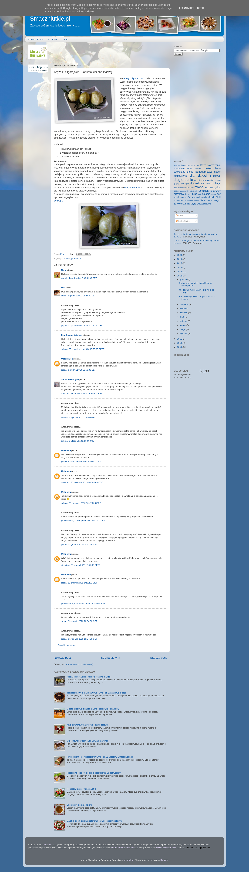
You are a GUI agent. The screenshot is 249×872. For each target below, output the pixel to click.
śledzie (211, 197)
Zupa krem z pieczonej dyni (80, 805)
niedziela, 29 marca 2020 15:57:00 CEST (80, 565)
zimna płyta (189, 203)
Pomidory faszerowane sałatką (81, 789)
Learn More (186, 8)
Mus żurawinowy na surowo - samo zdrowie (87, 725)
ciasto (217, 168)
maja (182, 317)
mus (211, 188)
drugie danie (183, 180)
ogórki (217, 187)
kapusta (66, 258)
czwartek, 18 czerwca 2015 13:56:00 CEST (81, 393)
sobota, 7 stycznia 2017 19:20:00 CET (79, 417)
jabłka (182, 183)
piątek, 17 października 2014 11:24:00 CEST (82, 325)
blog (197, 165)
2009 (179, 347)
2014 (179, 267)
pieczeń (193, 191)
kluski (209, 183)
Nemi (63, 270)
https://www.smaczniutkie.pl (125, 847)
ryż (199, 194)
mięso (199, 187)
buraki (190, 168)
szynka (204, 197)
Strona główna (36, 39)
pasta (176, 191)
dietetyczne (180, 175)
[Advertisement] (111, 52)
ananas (177, 165)
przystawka (180, 193)
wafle (196, 200)
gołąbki (218, 180)
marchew (189, 187)
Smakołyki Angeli (70, 379)
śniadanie (178, 200)
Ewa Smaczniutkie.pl (71, 335)
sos (182, 197)
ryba (194, 193)
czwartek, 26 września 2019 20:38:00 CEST (82, 482)
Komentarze (183, 221)
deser (217, 171)
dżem (196, 180)
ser (219, 193)
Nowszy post (62, 657)
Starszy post (158, 657)
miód (207, 187)
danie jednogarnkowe (199, 171)
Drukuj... (58, 200)
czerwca (184, 312)
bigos (193, 165)
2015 (179, 263)
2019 (179, 259)
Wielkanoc (206, 200)
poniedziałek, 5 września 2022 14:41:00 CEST (83, 603)
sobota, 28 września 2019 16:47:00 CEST (81, 503)
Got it (200, 8)
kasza (204, 183)
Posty (180, 215)
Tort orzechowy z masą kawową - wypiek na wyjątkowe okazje (96, 693)
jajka (188, 183)
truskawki (189, 200)
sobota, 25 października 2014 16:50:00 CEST (82, 349)
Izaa (63, 287)
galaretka (209, 180)
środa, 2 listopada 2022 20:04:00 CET (79, 621)
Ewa (62, 254)
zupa (200, 203)
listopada (184, 304)
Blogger (164, 860)
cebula (198, 168)
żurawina (207, 204)
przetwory (76, 258)
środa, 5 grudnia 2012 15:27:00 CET (78, 296)
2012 (179, 276)
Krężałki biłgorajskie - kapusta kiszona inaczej (88, 677)
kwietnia (184, 321)
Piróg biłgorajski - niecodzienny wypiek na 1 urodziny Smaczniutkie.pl (100, 757)
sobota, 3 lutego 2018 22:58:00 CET (78, 441)
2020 (179, 255)
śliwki (218, 197)
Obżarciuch (67, 359)
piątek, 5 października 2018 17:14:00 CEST (81, 461)
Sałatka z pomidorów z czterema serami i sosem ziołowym (94, 821)
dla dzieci (198, 176)
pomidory (204, 190)
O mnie (65, 39)
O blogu (52, 39)
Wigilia (217, 200)
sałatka (206, 193)
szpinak (197, 197)
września (184, 308)
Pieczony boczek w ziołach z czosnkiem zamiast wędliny (94, 773)
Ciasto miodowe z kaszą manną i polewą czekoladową (93, 709)
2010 (179, 343)
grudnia (183, 279)
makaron (181, 188)
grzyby (176, 183)
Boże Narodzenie (210, 165)
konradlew (129, 860)
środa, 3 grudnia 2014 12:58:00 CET (78, 370)
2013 (179, 271)
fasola (201, 180)
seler (213, 194)
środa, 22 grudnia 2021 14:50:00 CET (79, 583)
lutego (183, 329)
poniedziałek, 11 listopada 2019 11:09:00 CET (83, 520)
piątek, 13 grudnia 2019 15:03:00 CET (79, 544)
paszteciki (184, 191)
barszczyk (185, 165)
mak (175, 188)
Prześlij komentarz (66, 645)
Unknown (66, 450)
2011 (179, 339)
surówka (189, 197)
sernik (176, 197)
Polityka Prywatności (166, 847)
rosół (189, 194)
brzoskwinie (179, 168)
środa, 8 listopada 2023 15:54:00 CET (79, 639)
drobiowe (215, 175)
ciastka (208, 168)
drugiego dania (132, 187)
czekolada (179, 171)
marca (183, 325)
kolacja (217, 183)
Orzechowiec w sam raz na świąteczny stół (87, 741)
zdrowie (178, 203)
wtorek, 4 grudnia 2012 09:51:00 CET (79, 278)
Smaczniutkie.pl (50, 18)
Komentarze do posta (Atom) (79, 664)
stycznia (184, 333)
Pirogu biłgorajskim (133, 78)
